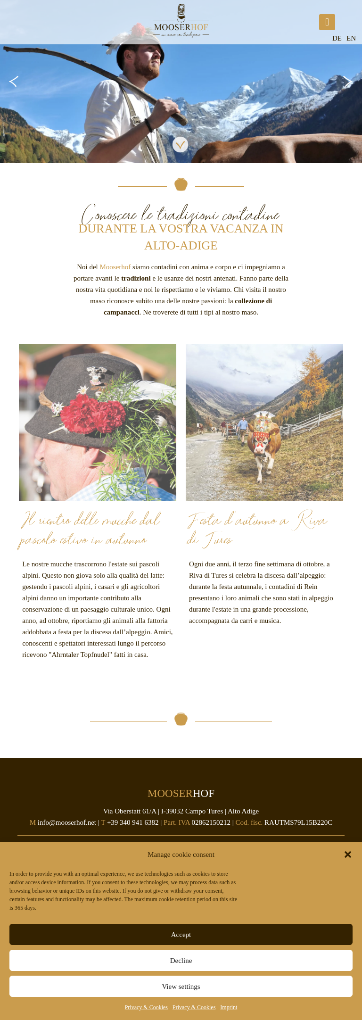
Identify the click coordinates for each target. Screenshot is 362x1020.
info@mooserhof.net (67, 822)
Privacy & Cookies (146, 1007)
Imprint (228, 1007)
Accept (181, 934)
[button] (348, 854)
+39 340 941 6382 (133, 822)
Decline (181, 960)
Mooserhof (115, 267)
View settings (181, 986)
